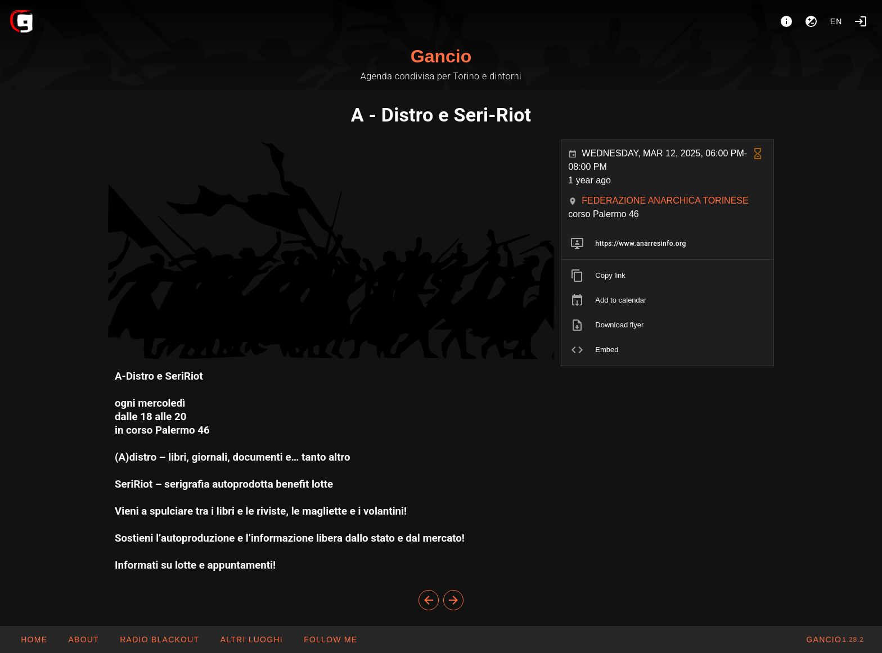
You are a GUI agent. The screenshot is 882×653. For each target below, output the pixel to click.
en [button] (836, 21)
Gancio (441, 56)
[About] (786, 21)
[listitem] (667, 243)
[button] (250, 639)
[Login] (860, 21)
